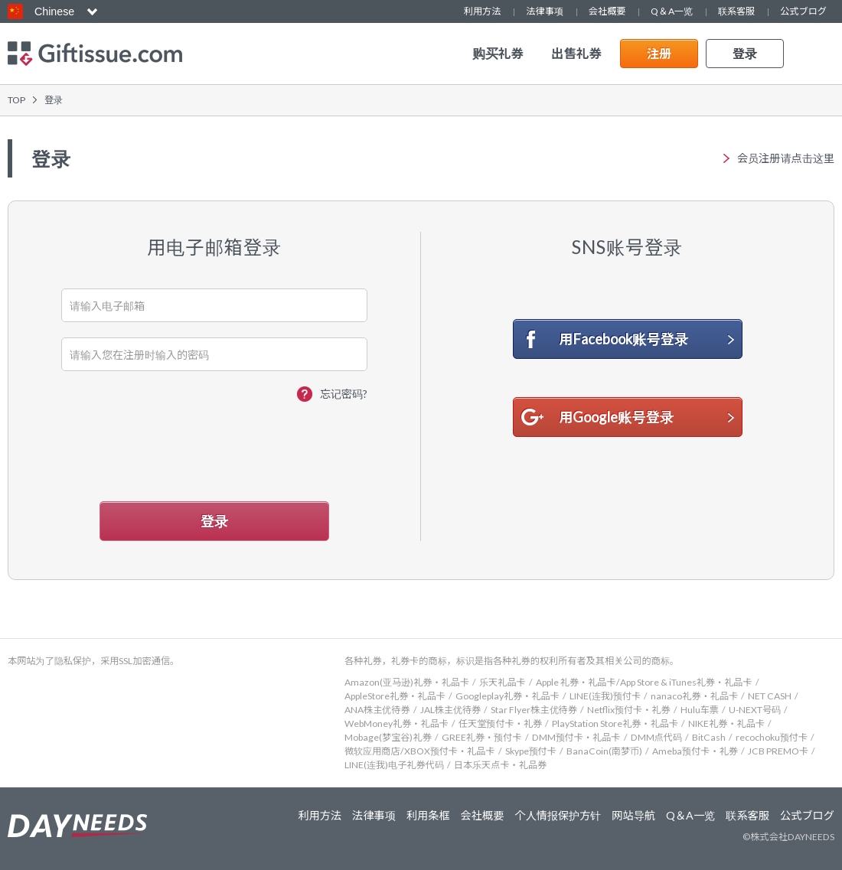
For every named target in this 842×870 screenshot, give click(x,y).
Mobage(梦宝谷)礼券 (388, 737)
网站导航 (633, 815)
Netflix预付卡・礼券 (629, 709)
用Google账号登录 (617, 417)
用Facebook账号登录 (624, 339)
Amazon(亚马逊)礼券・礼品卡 (406, 682)
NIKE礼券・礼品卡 (726, 723)
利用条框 (427, 815)
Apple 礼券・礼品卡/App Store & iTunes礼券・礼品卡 (644, 682)
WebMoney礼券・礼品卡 (396, 723)
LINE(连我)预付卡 (605, 696)
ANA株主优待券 (377, 709)
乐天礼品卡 (502, 682)
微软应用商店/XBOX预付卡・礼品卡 (419, 751)
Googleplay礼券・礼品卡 (507, 696)
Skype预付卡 (530, 751)
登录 (745, 53)
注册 (659, 53)
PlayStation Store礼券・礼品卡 (615, 723)
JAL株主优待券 (450, 709)
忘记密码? (343, 393)
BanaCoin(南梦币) (604, 751)
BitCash (709, 737)
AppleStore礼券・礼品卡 (394, 696)
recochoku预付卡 (772, 737)
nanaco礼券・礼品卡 (694, 696)
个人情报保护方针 (557, 815)
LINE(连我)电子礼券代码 (394, 765)
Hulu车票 (699, 709)
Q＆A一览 (671, 11)
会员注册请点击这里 (785, 158)
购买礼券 (498, 53)
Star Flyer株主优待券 (534, 709)
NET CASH (769, 696)
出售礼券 (576, 53)
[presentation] (215, 447)
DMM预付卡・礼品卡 (576, 737)
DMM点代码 (656, 737)
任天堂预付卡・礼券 (500, 723)
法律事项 (544, 11)
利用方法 (482, 11)
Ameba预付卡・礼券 (695, 751)
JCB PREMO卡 (778, 751)
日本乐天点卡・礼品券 (500, 765)
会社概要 (607, 11)
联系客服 (736, 11)
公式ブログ (803, 11)
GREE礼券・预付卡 (482, 737)
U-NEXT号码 (755, 709)
